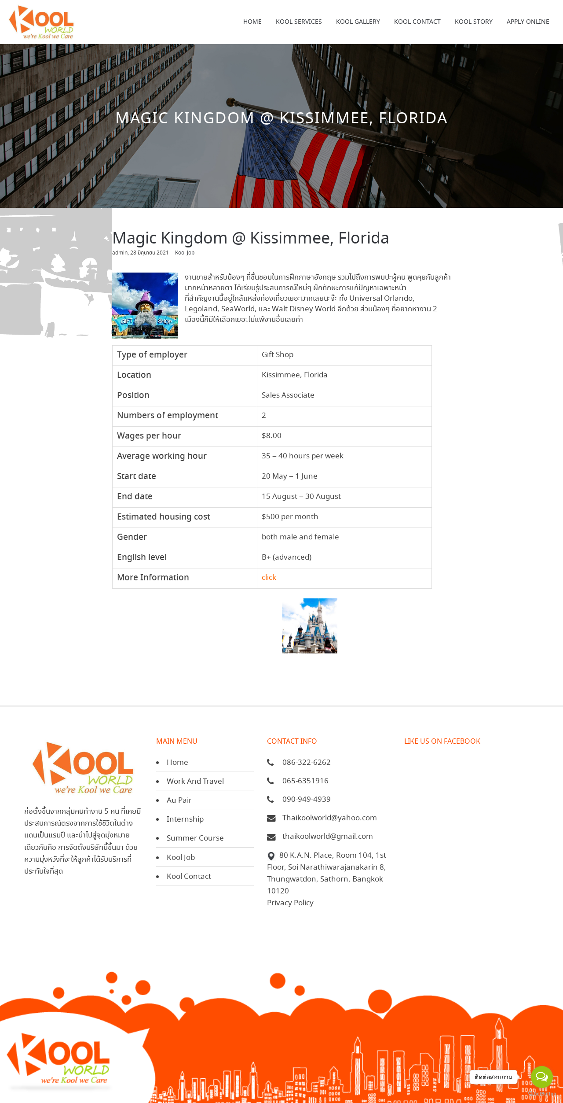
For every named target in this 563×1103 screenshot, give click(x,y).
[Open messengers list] (542, 1077)
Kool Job (184, 253)
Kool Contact (189, 876)
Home (177, 762)
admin (120, 253)
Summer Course (195, 838)
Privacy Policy (290, 903)
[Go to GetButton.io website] (542, 1094)
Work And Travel (195, 781)
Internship (185, 819)
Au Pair (179, 800)
